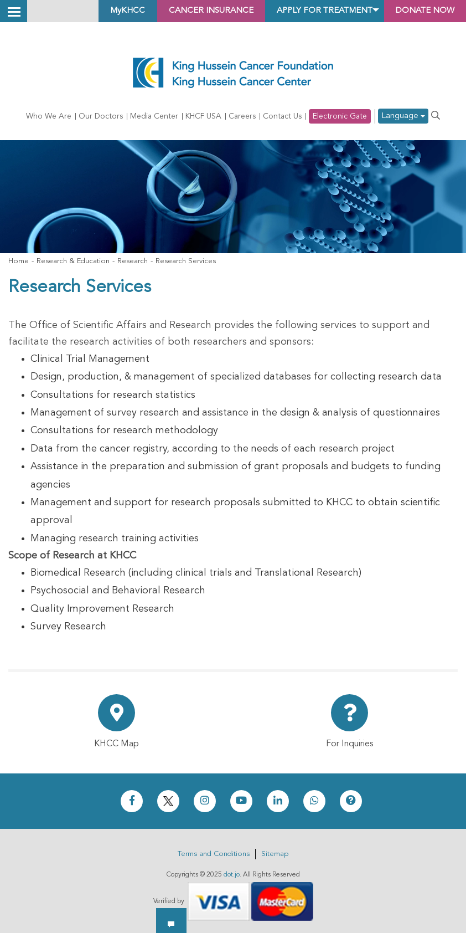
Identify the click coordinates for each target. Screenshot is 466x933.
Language (403, 116)
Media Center (154, 116)
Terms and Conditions (214, 854)
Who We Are (48, 116)
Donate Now (421, 11)
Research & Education (73, 261)
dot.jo (232, 875)
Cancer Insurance (191, 11)
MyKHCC (103, 11)
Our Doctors (101, 116)
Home (18, 261)
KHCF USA (203, 116)
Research (132, 261)
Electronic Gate (340, 116)
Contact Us (282, 116)
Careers (242, 116)
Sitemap (274, 854)
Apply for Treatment (313, 11)
